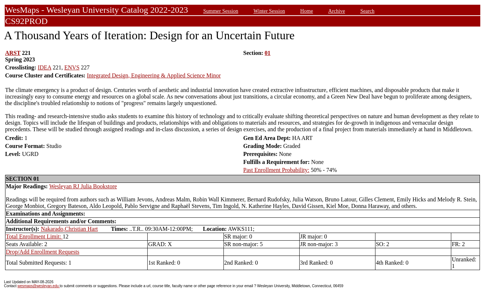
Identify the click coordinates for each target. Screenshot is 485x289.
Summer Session (220, 11)
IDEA (44, 67)
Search (367, 11)
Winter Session (269, 11)
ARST (12, 53)
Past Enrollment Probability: (276, 170)
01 (268, 53)
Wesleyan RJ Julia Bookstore (83, 186)
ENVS (71, 67)
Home (306, 11)
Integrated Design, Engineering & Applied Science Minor (154, 75)
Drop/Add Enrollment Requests (42, 252)
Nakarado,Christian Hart (69, 229)
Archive (336, 11)
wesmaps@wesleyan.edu (38, 286)
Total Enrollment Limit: (34, 236)
